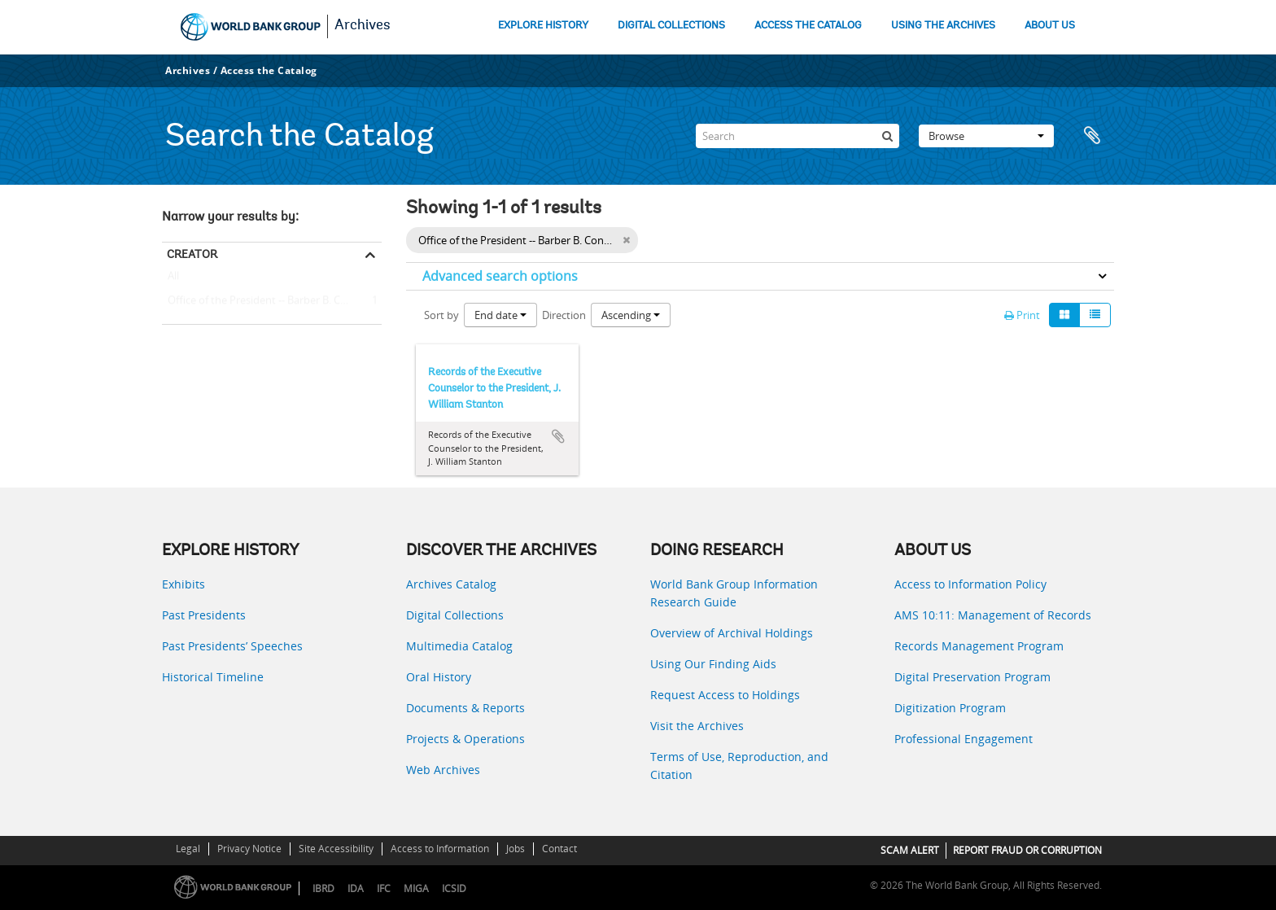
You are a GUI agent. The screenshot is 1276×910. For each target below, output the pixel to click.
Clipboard (1093, 136)
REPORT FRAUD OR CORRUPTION (1027, 850)
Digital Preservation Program (972, 677)
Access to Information (440, 848)
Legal (188, 848)
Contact (559, 848)
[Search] (797, 136)
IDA (355, 888)
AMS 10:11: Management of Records (992, 615)
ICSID (454, 888)
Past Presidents (204, 615)
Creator (192, 254)
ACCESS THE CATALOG (808, 25)
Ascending (630, 315)
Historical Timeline (213, 677)
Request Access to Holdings (725, 694)
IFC (384, 888)
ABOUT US (1050, 25)
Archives (362, 26)
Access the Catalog (269, 70)
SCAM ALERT (910, 850)
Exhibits (183, 584)
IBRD (323, 888)
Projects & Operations (465, 738)
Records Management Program (979, 646)
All (173, 279)
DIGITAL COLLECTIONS (671, 25)
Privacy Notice (249, 848)
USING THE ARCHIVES (943, 25)
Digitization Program (950, 707)
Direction (564, 315)
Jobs (515, 848)
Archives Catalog (451, 584)
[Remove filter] (626, 240)
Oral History (438, 677)
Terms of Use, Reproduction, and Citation (739, 765)
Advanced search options (500, 276)
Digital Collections (455, 615)
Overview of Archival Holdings (731, 633)
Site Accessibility (336, 848)
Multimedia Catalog (459, 646)
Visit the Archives (697, 725)
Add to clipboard (558, 436)
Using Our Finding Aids (713, 664)
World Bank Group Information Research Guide (734, 593)
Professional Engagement (963, 738)
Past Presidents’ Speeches (232, 646)
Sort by (441, 315)
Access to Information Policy (970, 584)
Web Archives (443, 769)
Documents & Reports (465, 707)
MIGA (416, 888)
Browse (986, 136)
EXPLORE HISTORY (543, 25)
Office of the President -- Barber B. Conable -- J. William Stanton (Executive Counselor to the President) (272, 301)
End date (500, 315)
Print (1022, 315)
